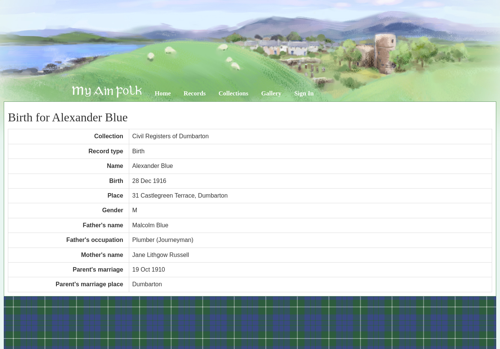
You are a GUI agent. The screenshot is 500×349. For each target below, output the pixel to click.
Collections (233, 93)
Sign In (304, 93)
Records (195, 93)
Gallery (271, 93)
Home (163, 93)
